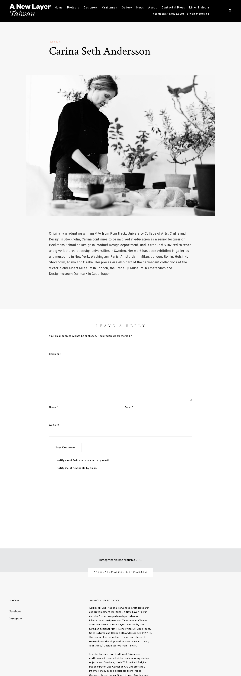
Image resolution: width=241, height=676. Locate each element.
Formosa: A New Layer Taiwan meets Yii (181, 14)
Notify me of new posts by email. (76, 468)
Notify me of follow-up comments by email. (82, 460)
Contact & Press (173, 8)
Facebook (15, 611)
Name (53, 407)
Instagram (15, 618)
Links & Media (199, 8)
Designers (91, 8)
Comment (55, 354)
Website (54, 425)
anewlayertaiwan (110, 572)
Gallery (127, 8)
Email (129, 407)
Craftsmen (109, 8)
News (140, 8)
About (152, 8)
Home (59, 8)
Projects (73, 8)
